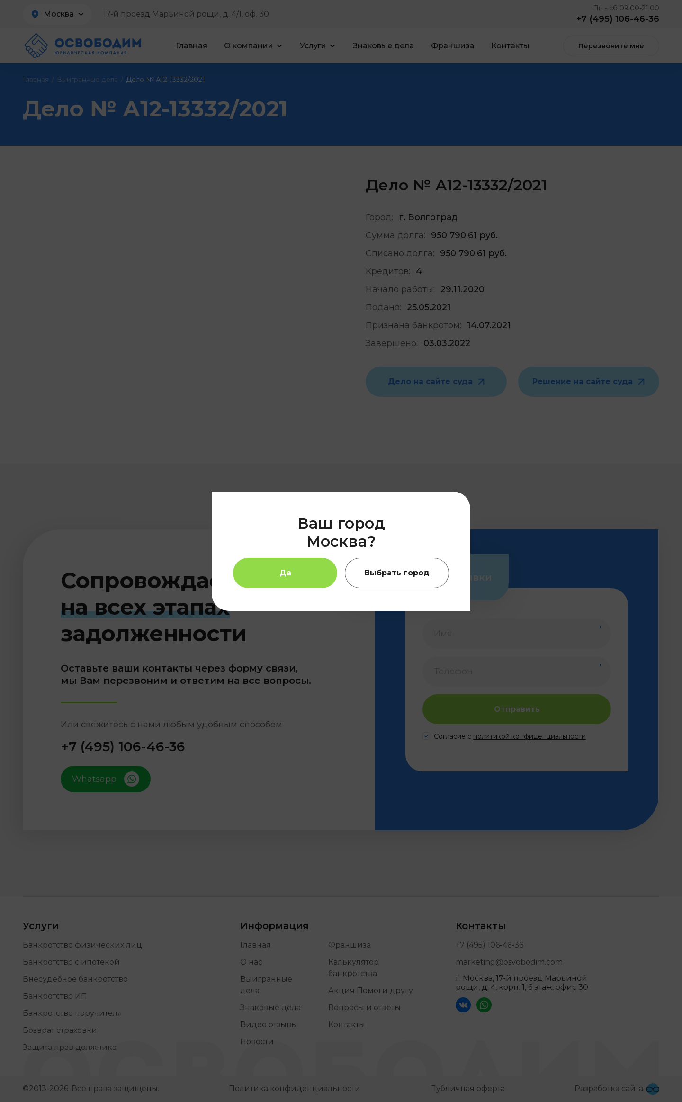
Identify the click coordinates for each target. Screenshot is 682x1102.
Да (285, 572)
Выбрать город (397, 572)
